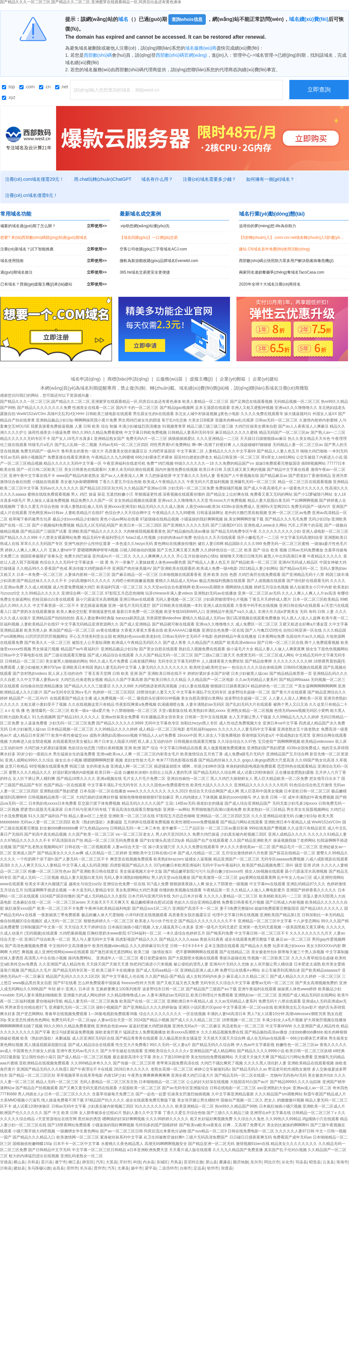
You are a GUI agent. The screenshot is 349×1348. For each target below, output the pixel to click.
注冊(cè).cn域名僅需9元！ (31, 195)
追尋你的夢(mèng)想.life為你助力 (267, 226)
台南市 (185, 1168)
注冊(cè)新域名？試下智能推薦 (53, 249)
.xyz (8, 97)
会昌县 (58, 1168)
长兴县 (86, 1168)
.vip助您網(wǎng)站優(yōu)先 (145, 226)
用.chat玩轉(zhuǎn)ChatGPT (102, 179)
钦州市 (213, 1168)
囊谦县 (225, 1162)
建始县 (19, 1168)
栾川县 (47, 1162)
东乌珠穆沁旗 (39, 1168)
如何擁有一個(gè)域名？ (270, 179)
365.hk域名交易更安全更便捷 (145, 272)
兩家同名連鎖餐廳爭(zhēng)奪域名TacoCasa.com (281, 272)
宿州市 (72, 1168)
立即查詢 (319, 89)
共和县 (33, 1162)
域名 (123, 19)
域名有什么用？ (157, 179)
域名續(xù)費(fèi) (309, 19)
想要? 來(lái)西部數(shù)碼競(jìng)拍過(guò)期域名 (43, 237)
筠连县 (301, 1162)
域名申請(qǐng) (86, 379)
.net (61, 86)
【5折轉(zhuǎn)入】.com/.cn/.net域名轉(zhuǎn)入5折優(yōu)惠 (293, 237)
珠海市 (342, 1162)
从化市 (287, 1162)
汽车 (100, 1162)
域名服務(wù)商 (200, 48)
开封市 (125, 1162)
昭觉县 (315, 1162)
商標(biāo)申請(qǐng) (128, 379)
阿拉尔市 (272, 1162)
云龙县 (328, 1162)
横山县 (19, 1162)
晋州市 (99, 1168)
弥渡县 (227, 1168)
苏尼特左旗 (193, 1162)
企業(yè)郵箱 (232, 379)
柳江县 (74, 1162)
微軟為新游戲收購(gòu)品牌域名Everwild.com (159, 260)
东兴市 (256, 1162)
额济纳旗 (240, 1162)
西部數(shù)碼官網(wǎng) (181, 55)
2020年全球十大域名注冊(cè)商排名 (270, 284)
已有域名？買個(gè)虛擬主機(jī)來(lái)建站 (53, 284)
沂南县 (6, 1168)
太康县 (123, 1168)
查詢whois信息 (187, 19)
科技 (137, 1162)
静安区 (88, 1162)
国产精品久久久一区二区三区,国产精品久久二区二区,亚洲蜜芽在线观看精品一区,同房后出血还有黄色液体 (90, 401)
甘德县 (6, 1162)
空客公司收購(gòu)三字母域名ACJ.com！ (153, 249)
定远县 (199, 1168)
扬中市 (137, 1168)
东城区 (162, 1162)
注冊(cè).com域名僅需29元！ (34, 179)
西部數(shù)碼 (98, 55)
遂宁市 (60, 1162)
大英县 (111, 1162)
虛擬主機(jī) (201, 379)
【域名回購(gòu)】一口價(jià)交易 (149, 237)
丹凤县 (176, 1162)
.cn (45, 86)
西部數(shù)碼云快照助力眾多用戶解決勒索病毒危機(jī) (286, 260)
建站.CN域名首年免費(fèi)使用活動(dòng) (274, 249)
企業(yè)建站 (265, 379)
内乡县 (149, 1162)
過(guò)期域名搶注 (53, 272)
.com (27, 86)
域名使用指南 (53, 261)
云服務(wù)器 (169, 379)
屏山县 (211, 1162)
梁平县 (150, 1168)
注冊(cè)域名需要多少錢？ (209, 179)
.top (8, 86)
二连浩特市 (168, 1168)
